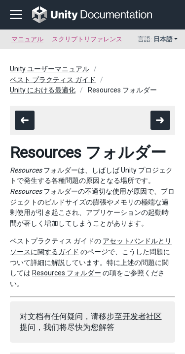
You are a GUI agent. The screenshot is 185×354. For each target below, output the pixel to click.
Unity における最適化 (42, 90)
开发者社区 (142, 316)
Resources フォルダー (66, 273)
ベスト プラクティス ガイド (53, 80)
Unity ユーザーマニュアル (49, 69)
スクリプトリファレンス (87, 39)
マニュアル (27, 39)
